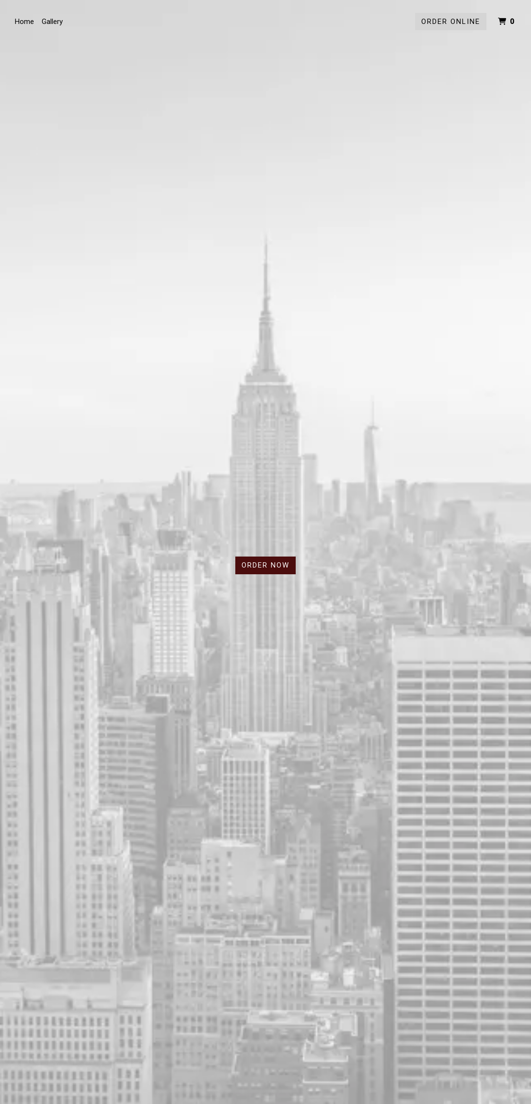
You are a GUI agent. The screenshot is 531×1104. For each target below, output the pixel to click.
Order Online (450, 21)
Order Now (265, 565)
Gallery (52, 21)
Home (24, 21)
